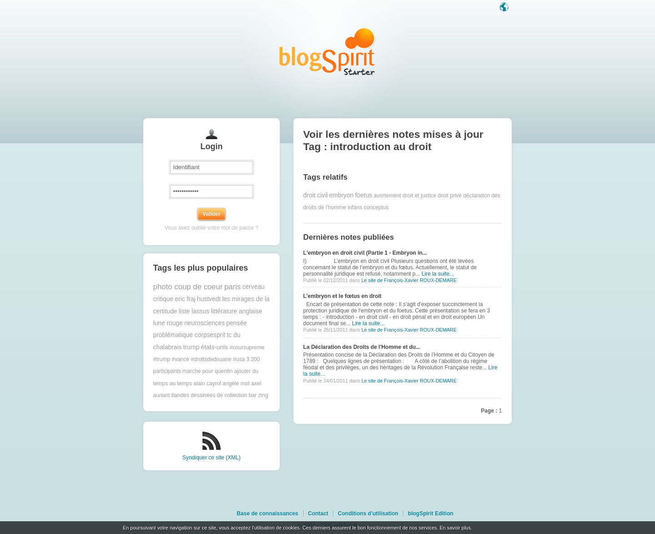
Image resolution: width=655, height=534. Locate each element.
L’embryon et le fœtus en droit (342, 296)
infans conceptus (368, 207)
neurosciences (204, 323)
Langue (504, 7)
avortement (387, 195)
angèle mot (235, 383)
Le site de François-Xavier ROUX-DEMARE (408, 280)
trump (191, 347)
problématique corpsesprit (189, 335)
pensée (236, 323)
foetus (364, 195)
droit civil (315, 195)
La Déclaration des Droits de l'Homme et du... (362, 347)
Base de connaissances (267, 513)
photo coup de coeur (188, 286)
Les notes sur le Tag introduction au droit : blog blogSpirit (327, 51)
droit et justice (419, 195)
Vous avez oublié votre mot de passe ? (211, 228)
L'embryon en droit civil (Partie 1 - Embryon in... (365, 253)
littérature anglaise (236, 311)
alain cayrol (207, 383)
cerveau (253, 286)
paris (232, 286)
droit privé (450, 195)
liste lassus (194, 311)
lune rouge (168, 323)
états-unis (214, 347)
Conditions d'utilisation (368, 513)
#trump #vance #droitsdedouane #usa (199, 359)
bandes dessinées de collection (209, 395)
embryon (341, 195)
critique (163, 299)
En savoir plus (454, 527)
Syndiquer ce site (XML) (211, 457)
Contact (318, 513)
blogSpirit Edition (430, 513)
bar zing (258, 395)
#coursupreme (247, 347)
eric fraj (185, 299)
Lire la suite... (438, 274)
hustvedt (209, 299)
